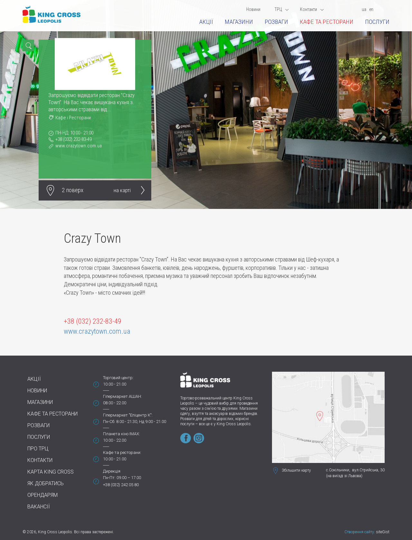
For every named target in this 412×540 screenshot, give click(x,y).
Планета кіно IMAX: (121, 433)
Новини (253, 9)
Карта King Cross (50, 472)
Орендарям (42, 495)
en (371, 9)
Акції (206, 21)
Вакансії (38, 507)
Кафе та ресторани (326, 21)
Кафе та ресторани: (122, 452)
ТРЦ (282, 9)
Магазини (239, 21)
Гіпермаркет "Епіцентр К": (128, 415)
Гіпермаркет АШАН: (122, 396)
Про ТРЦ (38, 449)
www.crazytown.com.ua (78, 146)
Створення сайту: (359, 532)
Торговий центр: (118, 377)
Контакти (312, 9)
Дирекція (111, 471)
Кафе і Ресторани (73, 118)
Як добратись (45, 483)
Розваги (276, 21)
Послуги (377, 21)
